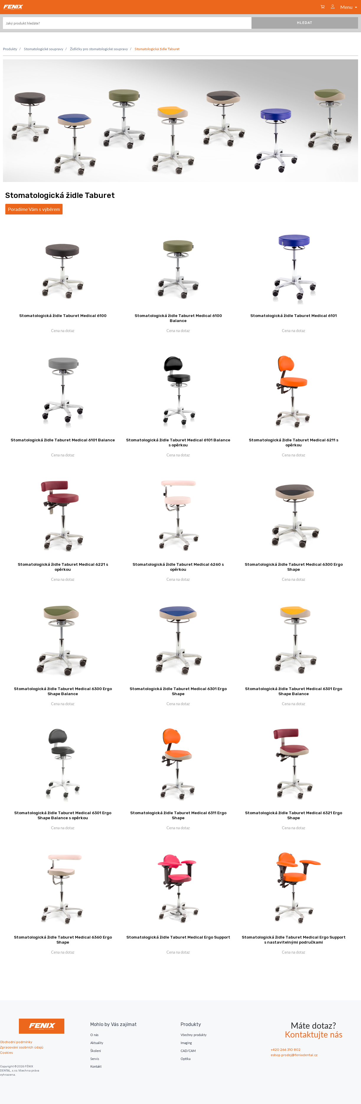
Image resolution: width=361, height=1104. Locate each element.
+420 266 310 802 (285, 1050)
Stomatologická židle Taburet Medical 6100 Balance (178, 318)
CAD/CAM (188, 1051)
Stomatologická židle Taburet (157, 49)
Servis (94, 1059)
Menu (349, 7)
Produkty (10, 49)
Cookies (6, 1053)
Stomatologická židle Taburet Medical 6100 (63, 315)
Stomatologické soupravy (43, 49)
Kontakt (96, 1066)
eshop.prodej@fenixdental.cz (294, 1055)
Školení (95, 1051)
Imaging (186, 1043)
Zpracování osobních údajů (21, 1047)
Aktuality (96, 1043)
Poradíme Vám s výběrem (34, 209)
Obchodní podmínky (16, 1042)
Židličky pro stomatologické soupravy (99, 49)
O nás (94, 1035)
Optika (185, 1059)
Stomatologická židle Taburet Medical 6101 (293, 315)
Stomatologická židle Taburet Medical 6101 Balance (63, 440)
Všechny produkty (194, 1035)
